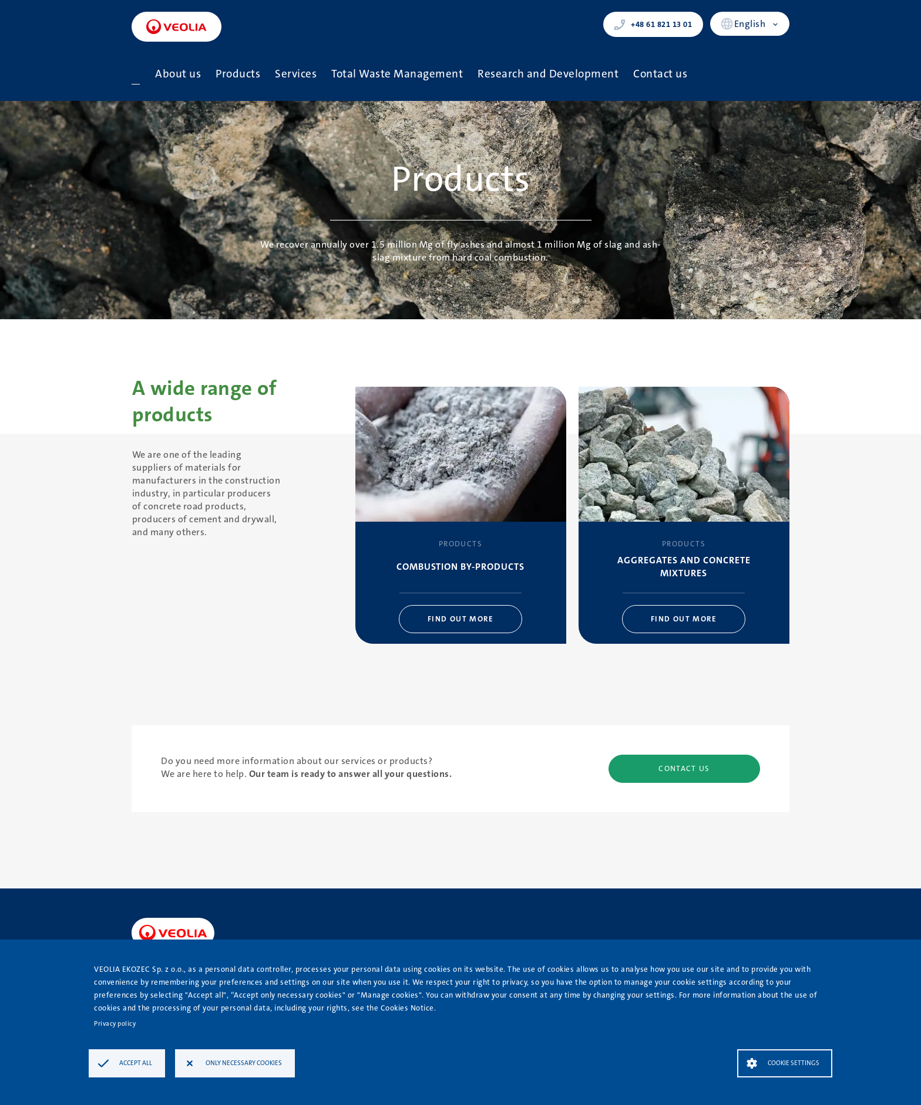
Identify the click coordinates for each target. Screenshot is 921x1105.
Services (296, 73)
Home (136, 74)
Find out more (460, 619)
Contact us (660, 73)
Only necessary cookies (244, 1063)
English (750, 24)
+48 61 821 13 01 (653, 24)
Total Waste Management (397, 73)
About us (178, 73)
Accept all (135, 1063)
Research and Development (548, 73)
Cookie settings (793, 1063)
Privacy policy (115, 1023)
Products (238, 73)
